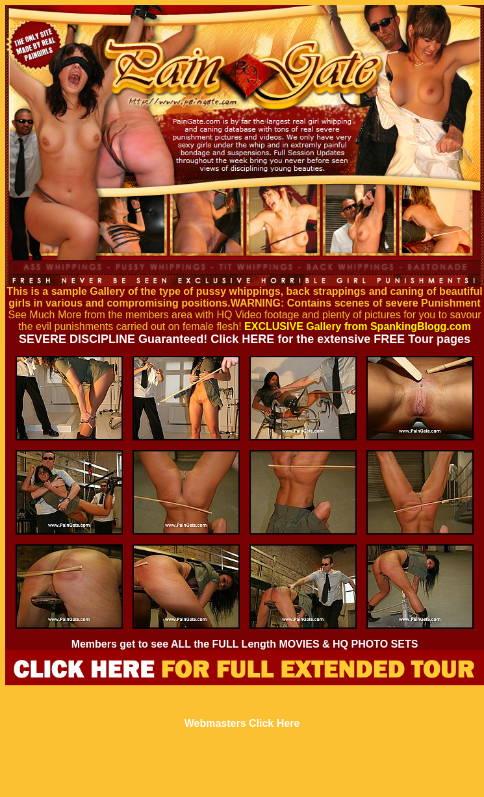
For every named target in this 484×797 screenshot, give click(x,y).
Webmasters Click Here (242, 723)
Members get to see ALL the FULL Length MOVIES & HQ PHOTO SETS (244, 644)
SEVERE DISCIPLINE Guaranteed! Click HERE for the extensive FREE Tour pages (244, 339)
